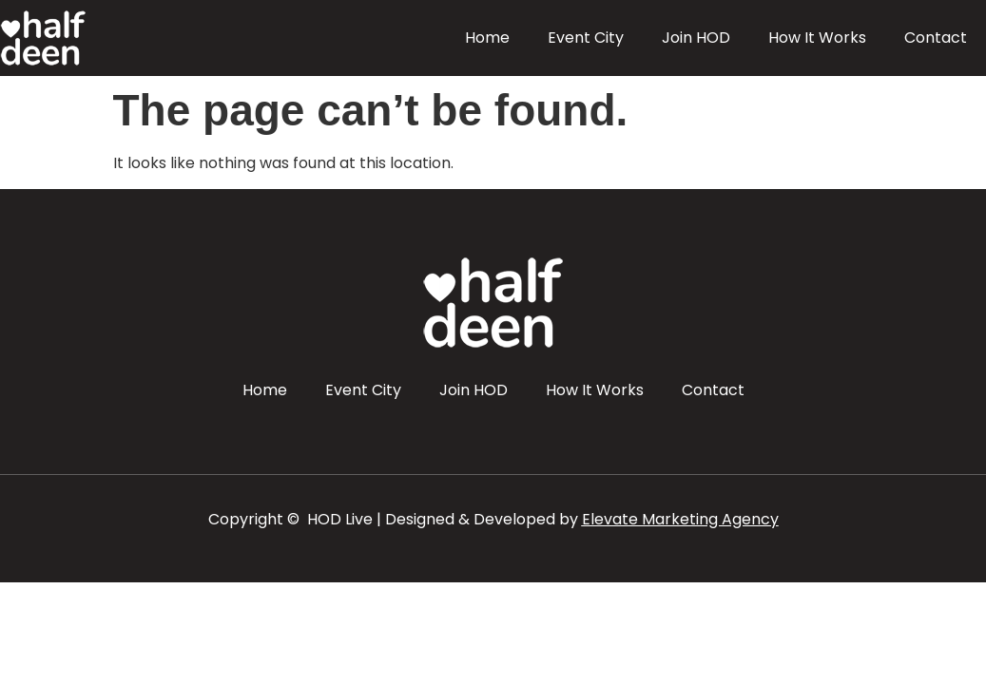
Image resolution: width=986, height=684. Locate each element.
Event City (586, 37)
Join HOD (696, 37)
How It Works (817, 37)
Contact (935, 37)
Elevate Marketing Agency (680, 519)
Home (487, 37)
